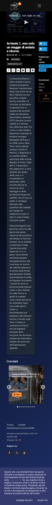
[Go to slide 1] (17, 407)
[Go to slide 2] (19, 406)
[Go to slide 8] (30, 406)
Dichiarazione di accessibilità (20, 428)
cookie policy (15, 480)
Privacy (10, 425)
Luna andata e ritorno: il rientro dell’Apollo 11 (25, 375)
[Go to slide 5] (25, 406)
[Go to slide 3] (21, 406)
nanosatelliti (15, 64)
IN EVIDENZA (45, 66)
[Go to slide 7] (28, 406)
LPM (19, 440)
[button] (26, 22)
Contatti (21, 425)
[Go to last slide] (9, 387)
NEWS (42, 70)
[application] (26, 23)
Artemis (15, 59)
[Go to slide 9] (32, 406)
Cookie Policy (24, 500)
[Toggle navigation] (39, 5)
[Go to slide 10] (34, 406)
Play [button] (16, 395)
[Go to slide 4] (23, 406)
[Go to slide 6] (26, 406)
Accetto (42, 500)
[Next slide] (43, 387)
